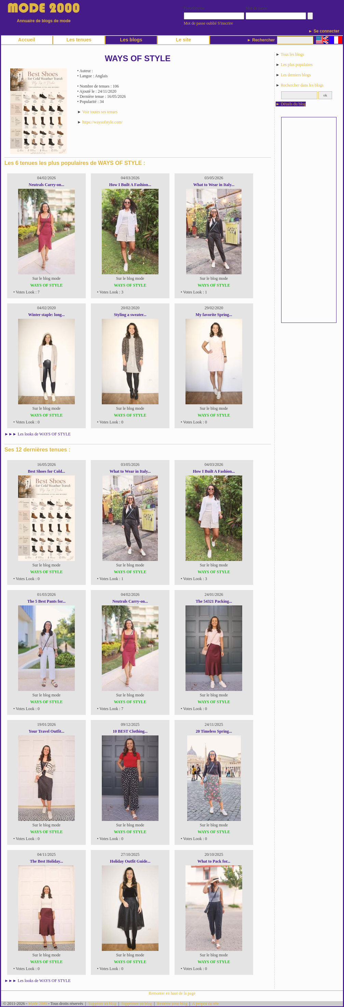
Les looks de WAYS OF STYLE (44, 434)
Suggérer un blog (102, 1003)
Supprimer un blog (136, 1003)
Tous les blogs (292, 54)
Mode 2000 (37, 1003)
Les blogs (131, 39)
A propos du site (205, 1003)
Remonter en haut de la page (172, 993)
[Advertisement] (305, 220)
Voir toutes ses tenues (100, 111)
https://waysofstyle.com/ (102, 122)
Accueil (26, 39)
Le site (183, 39)
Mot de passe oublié (200, 23)
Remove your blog (172, 1003)
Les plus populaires (297, 64)
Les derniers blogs (296, 75)
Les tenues (78, 39)
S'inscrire (225, 23)
